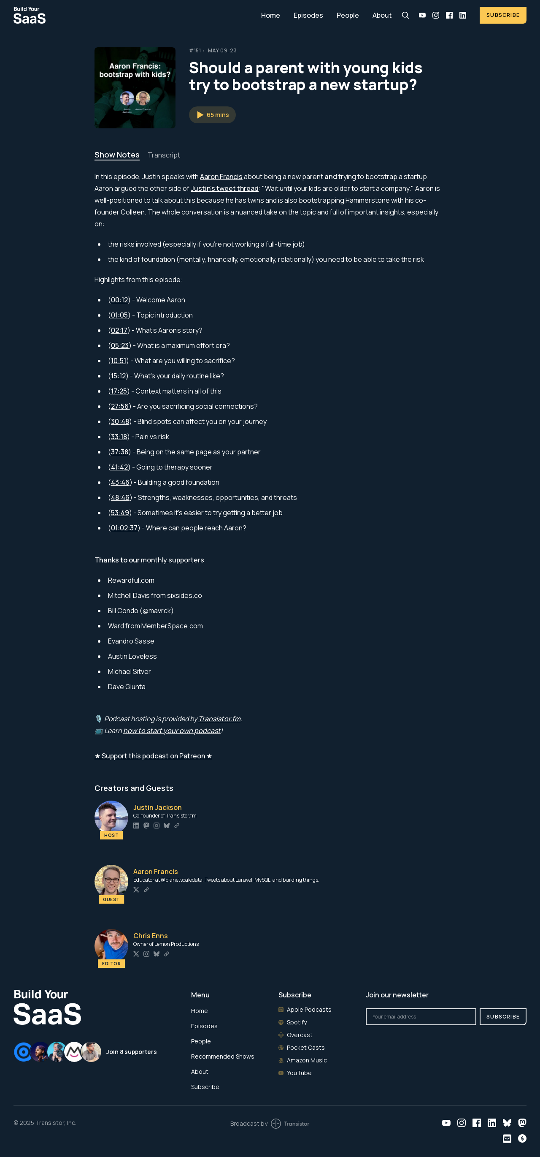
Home (270, 15)
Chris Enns (150, 935)
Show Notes (117, 154)
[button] (212, 114)
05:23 (120, 345)
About (382, 15)
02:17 (119, 330)
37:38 (119, 451)
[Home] (132, 15)
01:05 (119, 315)
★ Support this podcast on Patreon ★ (153, 755)
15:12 (118, 375)
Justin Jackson (157, 807)
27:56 (120, 406)
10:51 (118, 360)
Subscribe (503, 15)
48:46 (120, 497)
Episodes (308, 15)
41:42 (119, 467)
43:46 (120, 482)
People (348, 15)
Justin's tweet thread (225, 188)
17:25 (119, 391)
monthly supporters (172, 560)
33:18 (119, 436)
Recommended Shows (222, 1056)
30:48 (120, 421)
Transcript (164, 155)
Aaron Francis (221, 176)
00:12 (119, 299)
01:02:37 (124, 527)
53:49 (120, 512)
